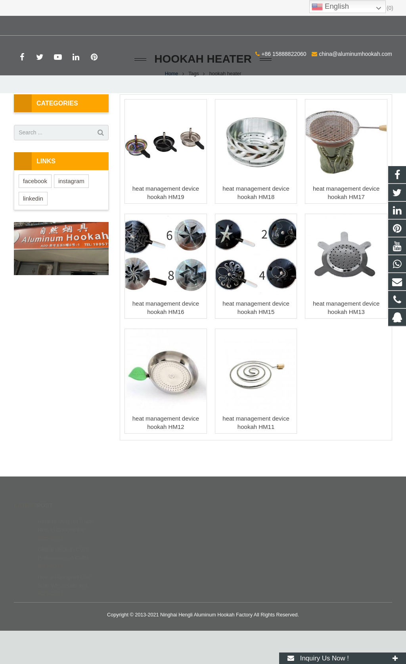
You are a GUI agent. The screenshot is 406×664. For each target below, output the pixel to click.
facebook (35, 214)
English (330, 6)
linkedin (33, 231)
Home (171, 107)
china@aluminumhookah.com (114, 24)
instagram (71, 214)
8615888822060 (235, 566)
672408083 (230, 555)
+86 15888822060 (42, 24)
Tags (193, 107)
